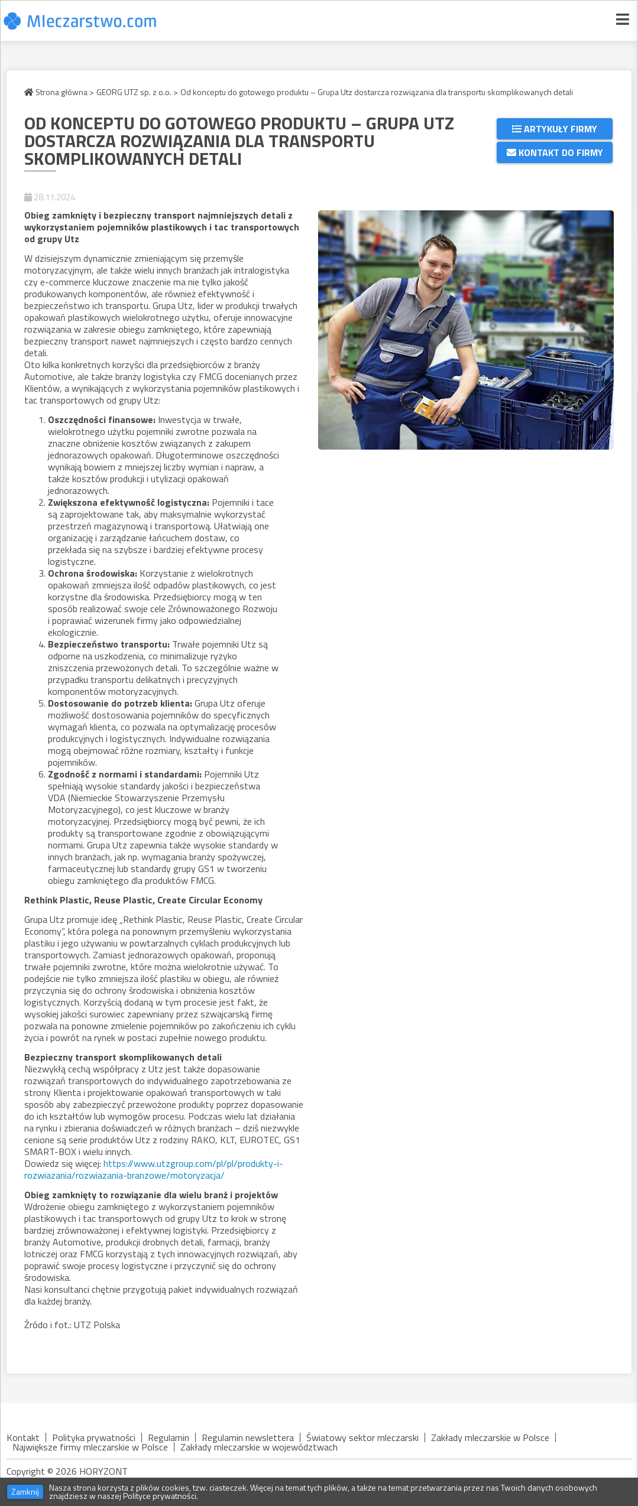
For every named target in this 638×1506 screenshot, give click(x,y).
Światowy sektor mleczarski (362, 1437)
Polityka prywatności (93, 1437)
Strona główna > (59, 92)
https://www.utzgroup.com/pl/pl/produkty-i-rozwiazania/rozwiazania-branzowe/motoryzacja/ (153, 1169)
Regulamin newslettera (248, 1437)
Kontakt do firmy (555, 152)
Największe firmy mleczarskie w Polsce (90, 1447)
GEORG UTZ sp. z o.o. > (137, 92)
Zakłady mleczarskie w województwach (259, 1447)
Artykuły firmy (554, 129)
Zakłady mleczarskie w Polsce (490, 1437)
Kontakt (23, 1437)
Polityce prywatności (159, 1495)
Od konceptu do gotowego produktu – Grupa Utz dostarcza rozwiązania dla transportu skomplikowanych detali (376, 92)
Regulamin (168, 1437)
